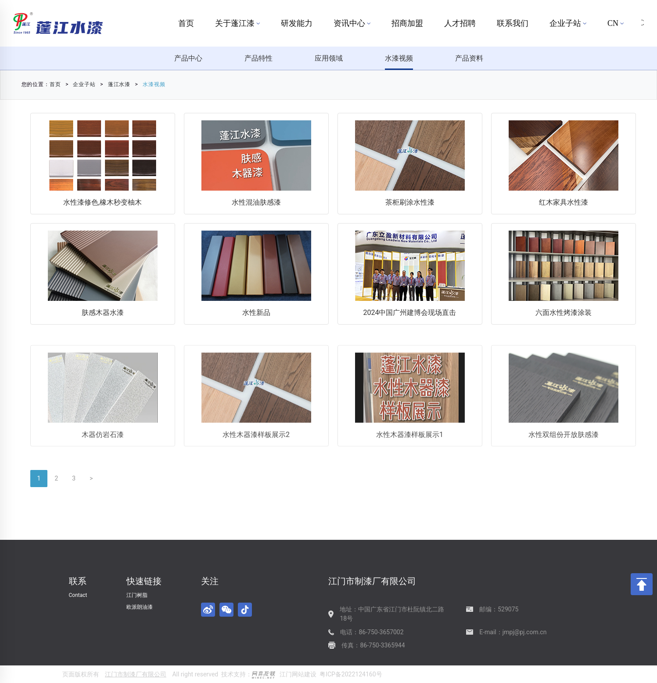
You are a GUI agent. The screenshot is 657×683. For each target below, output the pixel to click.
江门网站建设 (298, 674)
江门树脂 (136, 595)
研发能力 (296, 23)
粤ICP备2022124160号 (351, 674)
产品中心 (188, 58)
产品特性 (258, 58)
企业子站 (567, 23)
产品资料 (469, 58)
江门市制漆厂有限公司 (135, 674)
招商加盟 (407, 23)
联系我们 (512, 23)
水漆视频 (399, 58)
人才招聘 (460, 23)
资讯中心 (352, 23)
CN (615, 23)
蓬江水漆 (85, 84)
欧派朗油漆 (139, 607)
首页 (186, 23)
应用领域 (329, 58)
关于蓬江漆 (237, 23)
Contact (78, 595)
